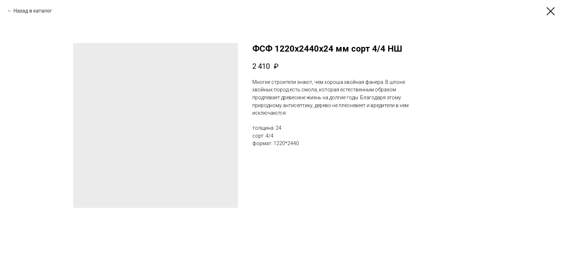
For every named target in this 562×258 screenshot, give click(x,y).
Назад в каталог (33, 11)
